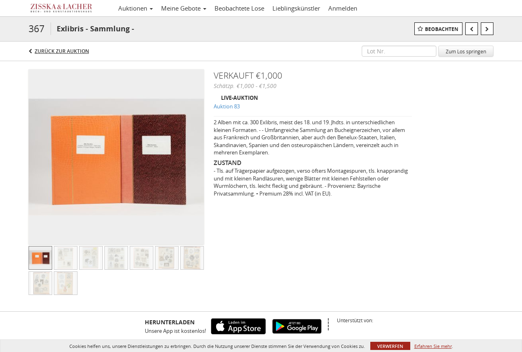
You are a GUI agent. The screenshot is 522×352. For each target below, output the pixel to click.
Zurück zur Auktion (62, 51)
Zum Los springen (466, 51)
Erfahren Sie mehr (433, 346)
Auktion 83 (227, 106)
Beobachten (441, 29)
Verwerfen (390, 346)
